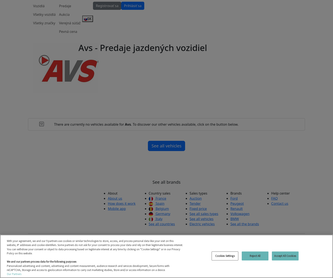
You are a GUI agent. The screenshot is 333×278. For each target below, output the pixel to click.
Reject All (255, 256)
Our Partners (14, 274)
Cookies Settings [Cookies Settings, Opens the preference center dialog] (225, 256)
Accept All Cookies (285, 256)
